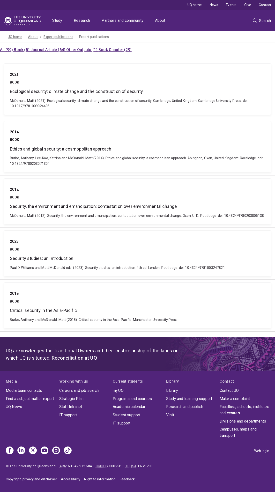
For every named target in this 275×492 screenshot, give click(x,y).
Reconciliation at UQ (74, 358)
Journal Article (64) (48, 49)
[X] (33, 450)
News (214, 5)
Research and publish (184, 406)
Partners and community (122, 20)
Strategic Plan (71, 398)
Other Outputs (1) (82, 49)
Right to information (100, 479)
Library (172, 390)
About (160, 20)
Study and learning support (189, 398)
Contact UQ (229, 390)
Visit (170, 415)
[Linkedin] (21, 450)
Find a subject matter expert (30, 398)
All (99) (7, 49)
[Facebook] (10, 450)
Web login (261, 451)
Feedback (127, 479)
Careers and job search (79, 390)
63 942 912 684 (80, 466)
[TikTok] (68, 450)
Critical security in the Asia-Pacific (137, 305)
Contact (265, 5)
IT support (68, 415)
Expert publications (58, 37)
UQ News (14, 406)
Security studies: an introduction (137, 253)
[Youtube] (44, 450)
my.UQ (118, 390)
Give (247, 5)
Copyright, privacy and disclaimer (31, 479)
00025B (115, 466)
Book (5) (22, 49)
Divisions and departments (243, 421)
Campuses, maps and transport (238, 432)
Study (57, 20)
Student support (126, 415)
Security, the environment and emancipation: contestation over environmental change (137, 201)
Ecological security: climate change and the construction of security (137, 89)
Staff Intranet (70, 406)
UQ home (194, 5)
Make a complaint (235, 398)
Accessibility (70, 479)
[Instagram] (56, 450)
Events (231, 5)
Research (82, 20)
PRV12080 (146, 466)
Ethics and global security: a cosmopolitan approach (137, 146)
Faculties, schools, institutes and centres (244, 409)
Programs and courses (132, 398)
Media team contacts (24, 390)
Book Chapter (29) (115, 49)
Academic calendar (129, 406)
